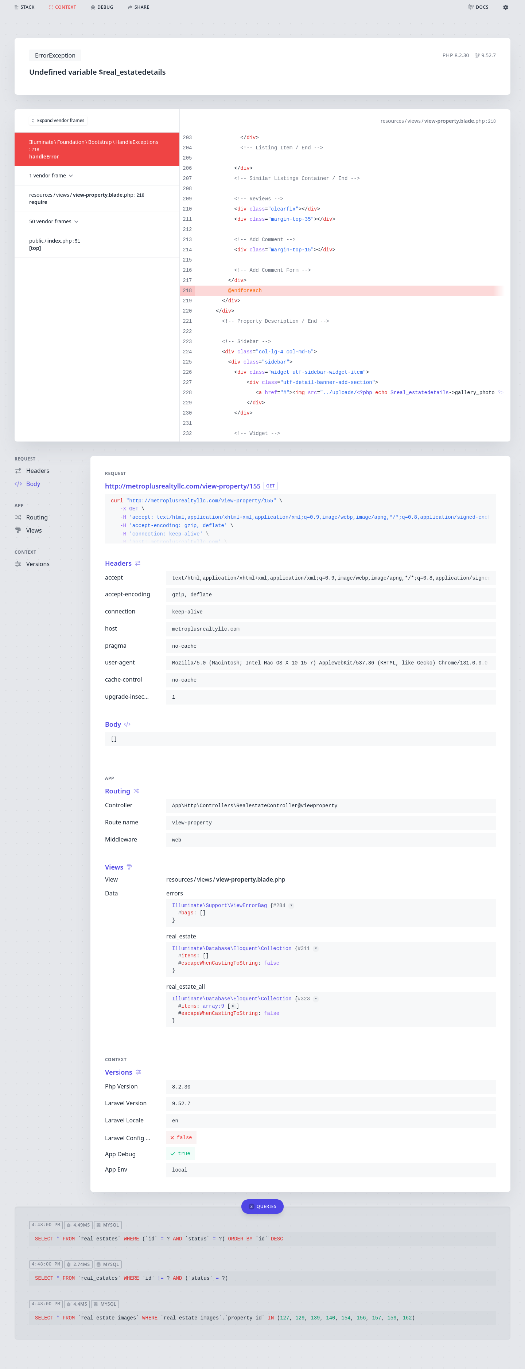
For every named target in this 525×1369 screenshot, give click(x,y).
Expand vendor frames (58, 120)
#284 (283, 906)
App (19, 505)
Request (25, 459)
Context (25, 552)
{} (233, 913)
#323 (308, 999)
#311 (308, 949)
